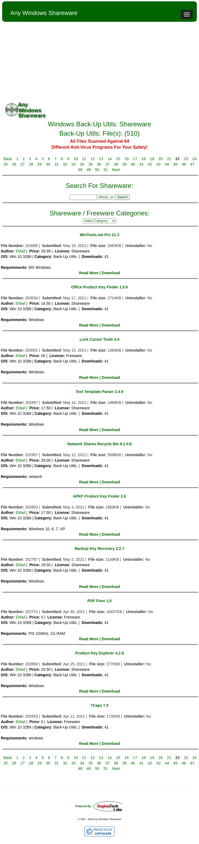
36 (99, 164)
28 (31, 164)
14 (109, 159)
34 (82, 164)
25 (6, 164)
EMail (20, 251)
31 (57, 164)
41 (141, 164)
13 (101, 159)
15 (118, 159)
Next (116, 169)
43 (158, 164)
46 (184, 164)
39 (124, 164)
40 (133, 164)
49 (89, 169)
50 (97, 169)
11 (84, 159)
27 (22, 164)
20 (160, 159)
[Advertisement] (99, 63)
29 (39, 164)
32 (65, 164)
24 (194, 159)
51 (106, 169)
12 (93, 159)
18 (143, 159)
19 (152, 159)
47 (192, 164)
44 (167, 164)
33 (73, 164)
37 (107, 164)
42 (150, 164)
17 (135, 159)
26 (14, 164)
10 (76, 159)
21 (169, 159)
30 (48, 164)
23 (186, 159)
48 (80, 169)
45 (175, 164)
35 (90, 164)
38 (116, 164)
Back (8, 159)
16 (126, 159)
